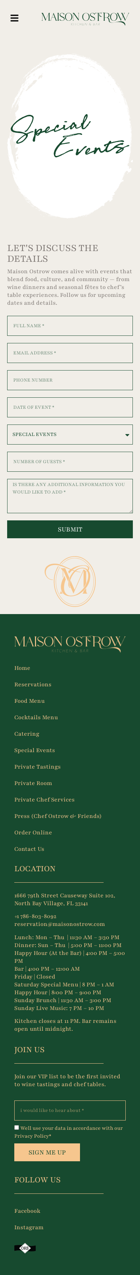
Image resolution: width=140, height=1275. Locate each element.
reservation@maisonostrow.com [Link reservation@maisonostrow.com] (59, 924)
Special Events (34, 750)
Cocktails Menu (36, 717)
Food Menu (29, 701)
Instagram (29, 1227)
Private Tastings (37, 767)
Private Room (33, 783)
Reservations (32, 684)
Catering (26, 734)
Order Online (33, 833)
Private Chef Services (44, 800)
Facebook (27, 1211)
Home (22, 668)
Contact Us (29, 849)
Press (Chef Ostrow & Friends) (58, 816)
